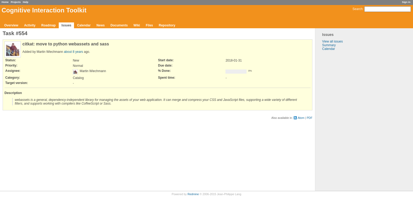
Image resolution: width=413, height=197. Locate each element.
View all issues (332, 41)
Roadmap (48, 25)
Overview (11, 25)
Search (357, 9)
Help (25, 2)
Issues (66, 25)
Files (149, 25)
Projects (16, 2)
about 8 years (73, 52)
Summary (329, 45)
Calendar (84, 25)
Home (5, 2)
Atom (301, 117)
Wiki (137, 25)
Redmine (193, 194)
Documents (119, 25)
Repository (167, 25)
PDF (309, 117)
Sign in (406, 2)
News (100, 25)
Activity (29, 25)
